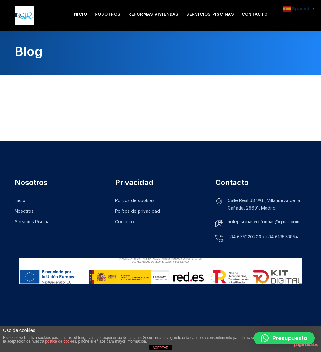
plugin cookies (306, 345)
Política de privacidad (137, 211)
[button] (284, 338)
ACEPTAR (160, 347)
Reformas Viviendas (153, 14)
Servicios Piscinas (210, 14)
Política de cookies (135, 200)
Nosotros (108, 14)
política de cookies (60, 341)
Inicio (79, 14)
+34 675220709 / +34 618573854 (263, 236)
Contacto (255, 14)
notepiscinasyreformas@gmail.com (263, 221)
